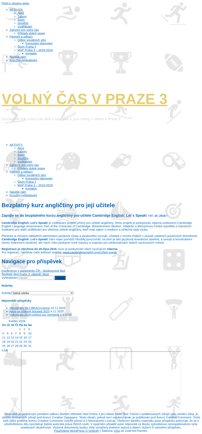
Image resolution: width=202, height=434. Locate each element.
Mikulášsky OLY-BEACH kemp (30, 308)
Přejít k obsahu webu (15, 3)
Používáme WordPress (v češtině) (76, 430)
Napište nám (18, 192)
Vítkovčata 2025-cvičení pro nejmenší (34, 314)
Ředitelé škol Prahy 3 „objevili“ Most (25, 274)
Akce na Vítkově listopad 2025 (30, 311)
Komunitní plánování (39, 178)
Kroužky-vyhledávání (23, 195)
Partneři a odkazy (21, 171)
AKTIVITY (16, 144)
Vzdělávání (24, 161)
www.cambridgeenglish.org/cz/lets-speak (90, 252)
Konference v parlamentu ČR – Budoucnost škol (33, 270)
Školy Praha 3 (26, 181)
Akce (20, 148)
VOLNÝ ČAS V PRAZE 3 (84, 99)
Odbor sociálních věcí (31, 175)
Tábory (22, 151)
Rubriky (7, 293)
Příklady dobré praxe (31, 168)
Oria (117, 430)
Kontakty (31, 188)
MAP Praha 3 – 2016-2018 (35, 185)
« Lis (5, 349)
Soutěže (22, 158)
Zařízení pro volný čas (24, 165)
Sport (21, 154)
